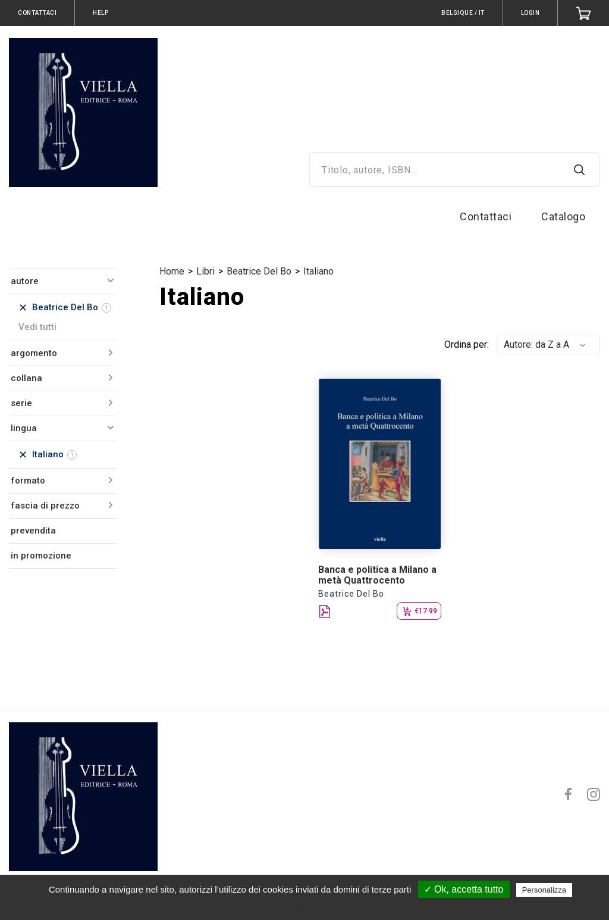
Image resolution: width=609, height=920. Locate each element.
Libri (205, 271)
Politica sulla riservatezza (310, 906)
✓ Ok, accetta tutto (464, 889)
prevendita (33, 530)
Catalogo (563, 216)
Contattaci (485, 216)
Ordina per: (466, 344)
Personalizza (544, 889)
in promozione (41, 555)
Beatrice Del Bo (259, 271)
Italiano (318, 271)
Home (171, 271)
